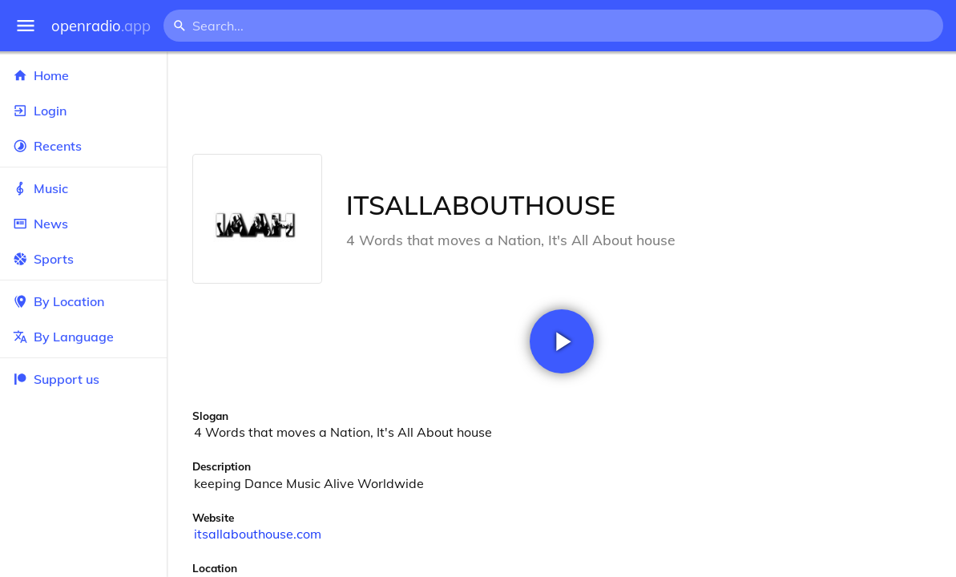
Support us (56, 379)
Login (83, 110)
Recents (83, 145)
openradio (101, 26)
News (83, 223)
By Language (83, 336)
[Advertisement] (561, 103)
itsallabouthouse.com (257, 534)
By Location (83, 301)
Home (83, 75)
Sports (83, 258)
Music (83, 188)
